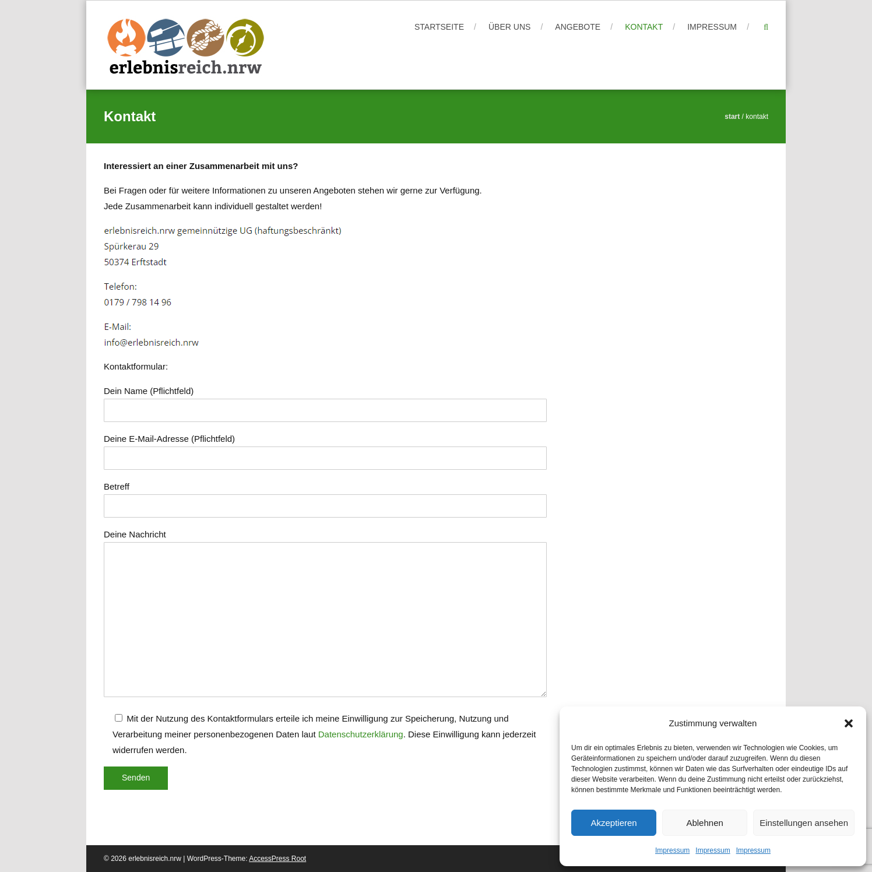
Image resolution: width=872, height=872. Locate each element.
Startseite (439, 26)
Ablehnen (704, 823)
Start (732, 116)
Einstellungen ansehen (804, 823)
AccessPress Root (277, 859)
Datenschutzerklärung (360, 734)
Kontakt (644, 26)
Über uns (509, 26)
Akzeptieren (613, 823)
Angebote (577, 26)
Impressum (672, 850)
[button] (849, 723)
